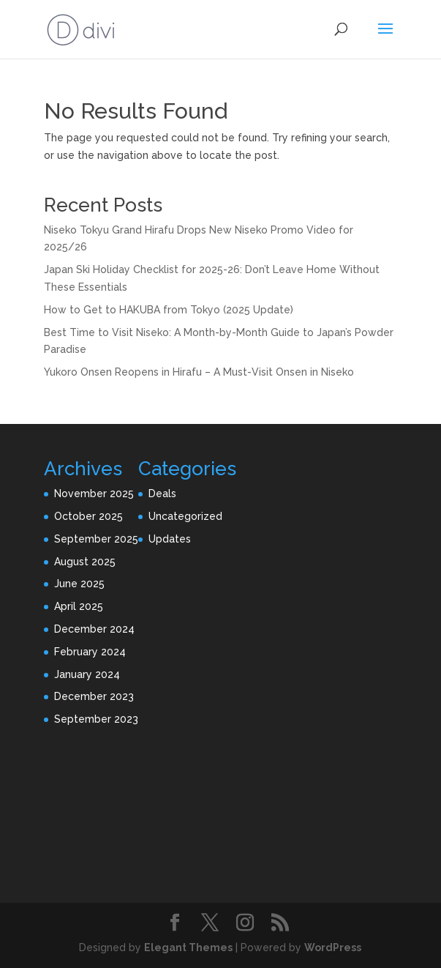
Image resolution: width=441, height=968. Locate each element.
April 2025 (78, 606)
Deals (162, 493)
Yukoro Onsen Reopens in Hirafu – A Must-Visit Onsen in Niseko (199, 372)
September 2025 (96, 539)
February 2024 (90, 652)
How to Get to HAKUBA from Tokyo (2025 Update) (168, 310)
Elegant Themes (188, 947)
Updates (169, 539)
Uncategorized (185, 516)
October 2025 (88, 516)
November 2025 (94, 493)
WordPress (332, 947)
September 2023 (96, 719)
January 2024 (87, 674)
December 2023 (94, 696)
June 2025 (79, 583)
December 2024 (94, 629)
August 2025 (85, 561)
